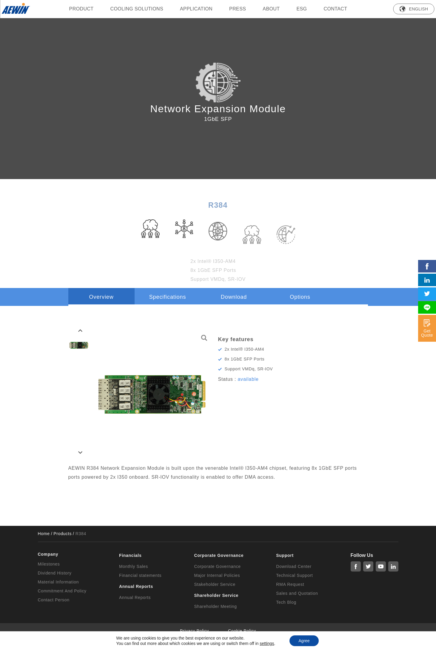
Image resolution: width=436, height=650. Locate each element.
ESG (301, 8)
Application (196, 8)
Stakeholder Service (214, 584)
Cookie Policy (242, 631)
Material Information (58, 582)
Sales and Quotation (297, 593)
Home (44, 533)
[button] (80, 330)
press (237, 8)
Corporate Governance (217, 566)
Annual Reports (135, 597)
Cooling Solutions (137, 8)
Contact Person (54, 599)
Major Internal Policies (217, 575)
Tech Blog (286, 602)
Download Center (294, 566)
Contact (335, 8)
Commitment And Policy (62, 591)
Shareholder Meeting (215, 606)
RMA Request (290, 584)
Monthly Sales (133, 566)
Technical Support (294, 575)
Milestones (49, 564)
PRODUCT (81, 8)
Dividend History (55, 573)
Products (62, 533)
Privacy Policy (194, 631)
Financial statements (140, 575)
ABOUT (271, 8)
